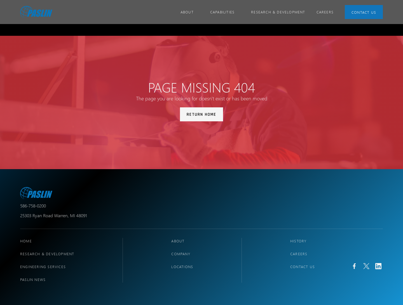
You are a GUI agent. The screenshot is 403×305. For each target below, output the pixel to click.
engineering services (43, 266)
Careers (298, 253)
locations (182, 266)
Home (26, 240)
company (180, 253)
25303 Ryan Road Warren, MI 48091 (53, 215)
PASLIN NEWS (33, 279)
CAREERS (325, 12)
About (177, 240)
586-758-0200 (33, 206)
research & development (47, 253)
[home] (36, 12)
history (298, 240)
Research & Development (278, 12)
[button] (190, 12)
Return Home (201, 114)
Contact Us (364, 12)
